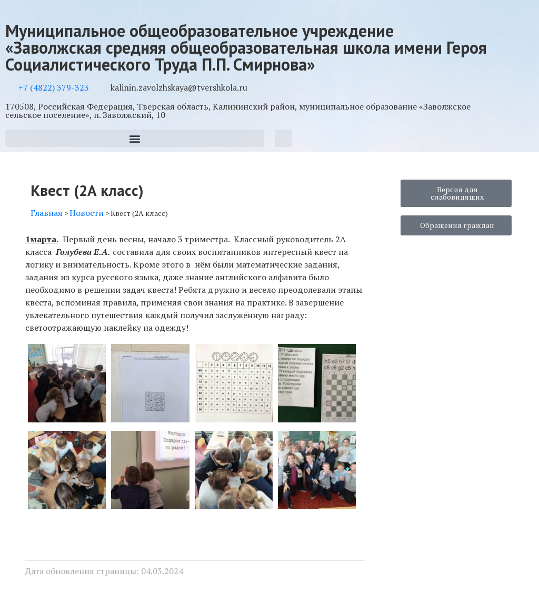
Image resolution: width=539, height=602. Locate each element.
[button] (134, 138)
